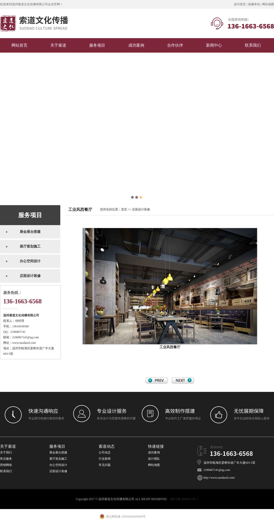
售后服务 (6, 458)
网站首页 (19, 45)
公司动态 (105, 452)
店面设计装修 (141, 209)
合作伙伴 (175, 45)
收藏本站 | (255, 4)
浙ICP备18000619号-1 (184, 499)
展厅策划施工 (58, 458)
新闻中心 (214, 45)
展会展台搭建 (58, 452)
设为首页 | (241, 4)
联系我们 (253, 45)
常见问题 (105, 465)
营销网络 (6, 465)
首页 (124, 209)
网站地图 (268, 4)
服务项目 (97, 45)
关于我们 (6, 452)
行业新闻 (105, 458)
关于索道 (58, 45)
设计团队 (154, 458)
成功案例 (136, 45)
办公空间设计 (58, 465)
